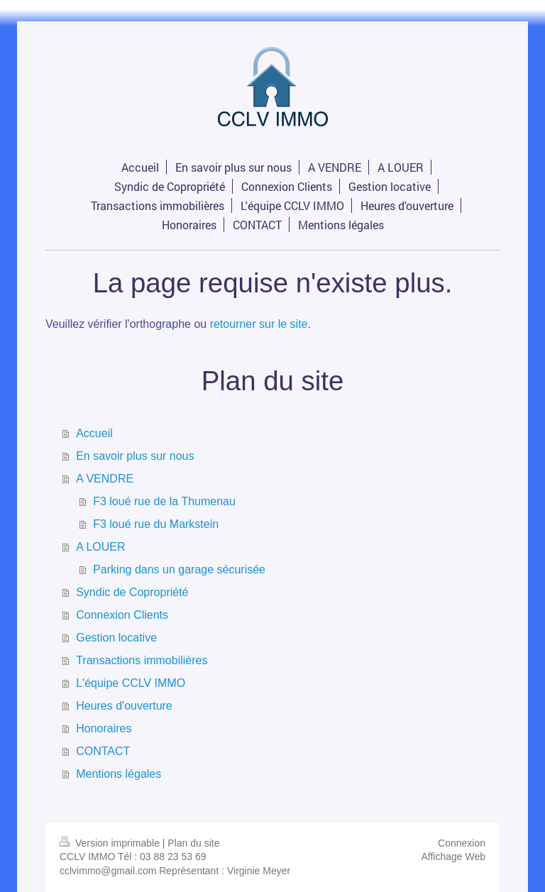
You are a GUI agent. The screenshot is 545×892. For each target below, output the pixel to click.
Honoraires (103, 728)
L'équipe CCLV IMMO (130, 683)
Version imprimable (111, 843)
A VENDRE (104, 479)
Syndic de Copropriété (132, 592)
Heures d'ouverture (124, 706)
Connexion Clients (122, 615)
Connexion (461, 843)
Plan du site (193, 843)
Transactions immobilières (141, 660)
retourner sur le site (259, 324)
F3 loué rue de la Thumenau (164, 501)
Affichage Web (453, 856)
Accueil (94, 433)
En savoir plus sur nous (135, 456)
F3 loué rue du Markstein (156, 524)
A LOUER (100, 547)
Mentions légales (118, 774)
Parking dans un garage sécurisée (179, 569)
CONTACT (103, 751)
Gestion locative (116, 638)
